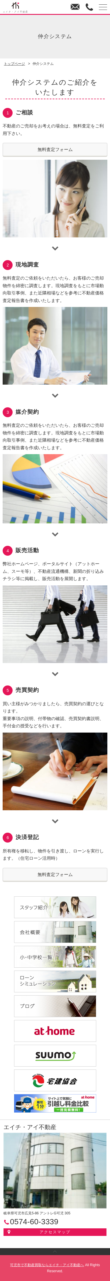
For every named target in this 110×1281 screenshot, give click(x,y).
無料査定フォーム (55, 149)
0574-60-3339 (89, 7)
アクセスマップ (55, 1232)
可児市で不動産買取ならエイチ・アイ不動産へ (47, 1265)
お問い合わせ (75, 7)
